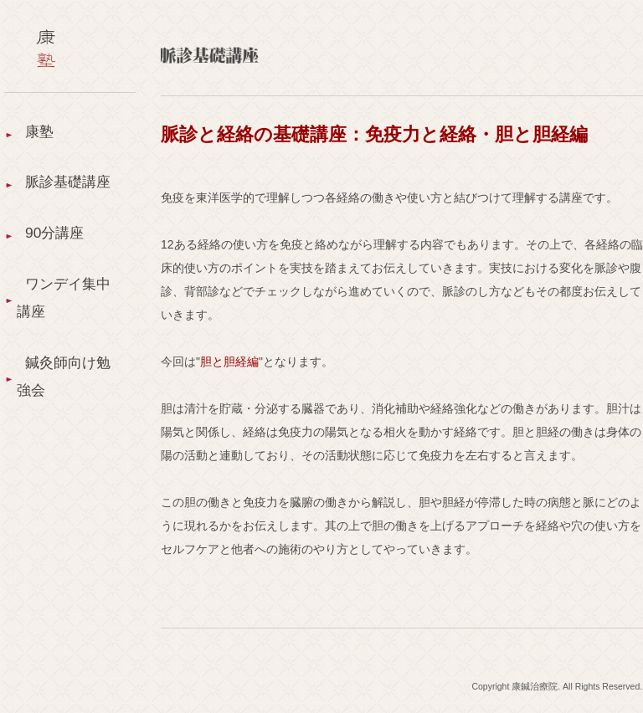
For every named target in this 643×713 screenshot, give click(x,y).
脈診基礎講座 (58, 200)
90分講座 (56, 269)
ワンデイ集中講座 (58, 338)
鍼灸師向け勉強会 (58, 421)
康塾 (40, 132)
